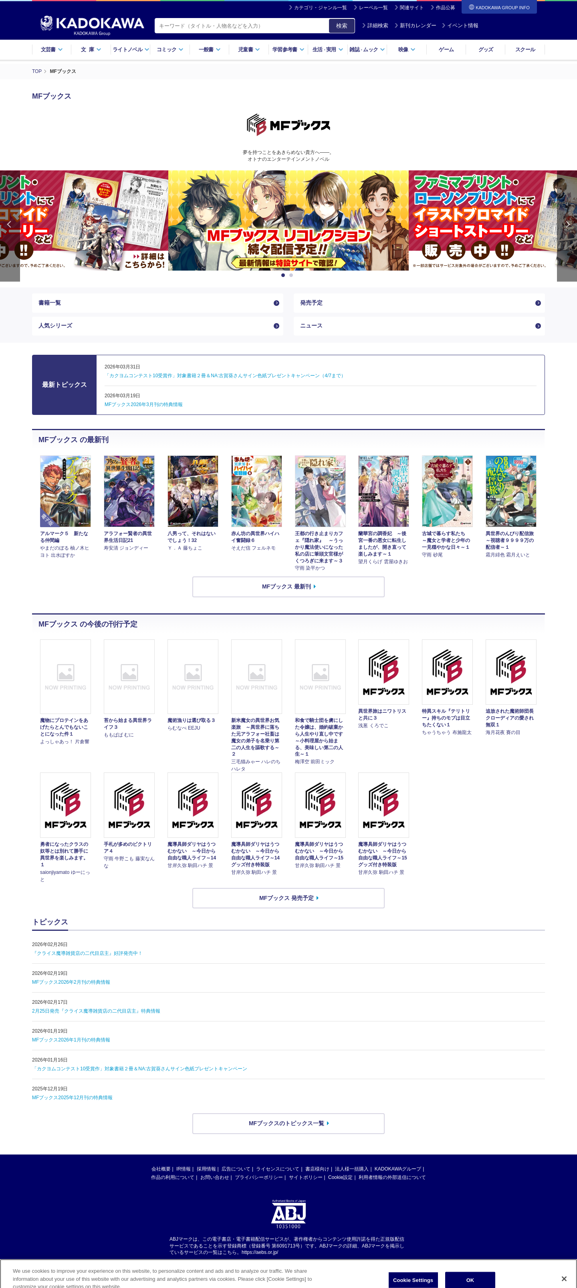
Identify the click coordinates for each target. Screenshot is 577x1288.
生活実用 (328, 50)
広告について (236, 1170)
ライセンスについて (277, 1170)
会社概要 (161, 1170)
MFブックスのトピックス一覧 (286, 1124)
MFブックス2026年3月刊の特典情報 (144, 405)
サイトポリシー (306, 1178)
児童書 (249, 50)
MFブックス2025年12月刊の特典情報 (72, 1098)
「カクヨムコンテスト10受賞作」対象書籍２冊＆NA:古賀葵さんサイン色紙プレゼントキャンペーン (139, 1069)
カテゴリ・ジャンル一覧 (320, 7)
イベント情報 (460, 25)
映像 (407, 50)
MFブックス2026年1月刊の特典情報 (71, 1040)
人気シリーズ (55, 326)
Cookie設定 (340, 1178)
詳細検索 (375, 25)
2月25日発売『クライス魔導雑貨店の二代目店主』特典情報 (96, 1012)
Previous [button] (10, 225)
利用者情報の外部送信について (392, 1178)
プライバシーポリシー (259, 1178)
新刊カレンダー (415, 25)
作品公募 (445, 7)
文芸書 (52, 50)
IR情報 (183, 1170)
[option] (288, 220)
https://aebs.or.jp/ (260, 1253)
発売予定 (311, 302)
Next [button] (567, 225)
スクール (525, 50)
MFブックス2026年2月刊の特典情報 (71, 983)
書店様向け (317, 1170)
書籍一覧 (49, 302)
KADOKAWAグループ (398, 1170)
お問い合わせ (214, 1178)
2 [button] (292, 275)
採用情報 (206, 1170)
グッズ (485, 50)
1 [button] (284, 275)
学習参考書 (288, 50)
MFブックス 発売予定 (286, 899)
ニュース (311, 326)
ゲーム (446, 50)
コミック (170, 50)
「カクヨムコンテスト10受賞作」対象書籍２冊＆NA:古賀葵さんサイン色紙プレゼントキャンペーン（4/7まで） (225, 377)
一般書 (210, 50)
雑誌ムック (367, 50)
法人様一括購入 (352, 1170)
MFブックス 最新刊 (286, 587)
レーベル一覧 (373, 7)
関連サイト (412, 7)
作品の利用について (172, 1178)
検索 (341, 25)
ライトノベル (131, 50)
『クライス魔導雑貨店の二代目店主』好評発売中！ (87, 954)
